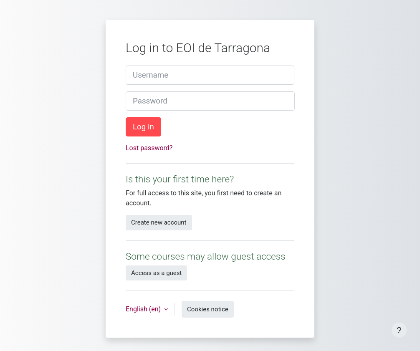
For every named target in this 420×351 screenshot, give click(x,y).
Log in (143, 126)
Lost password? (149, 148)
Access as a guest (156, 273)
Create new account (159, 222)
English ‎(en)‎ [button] (144, 309)
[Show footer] (399, 330)
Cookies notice (207, 309)
